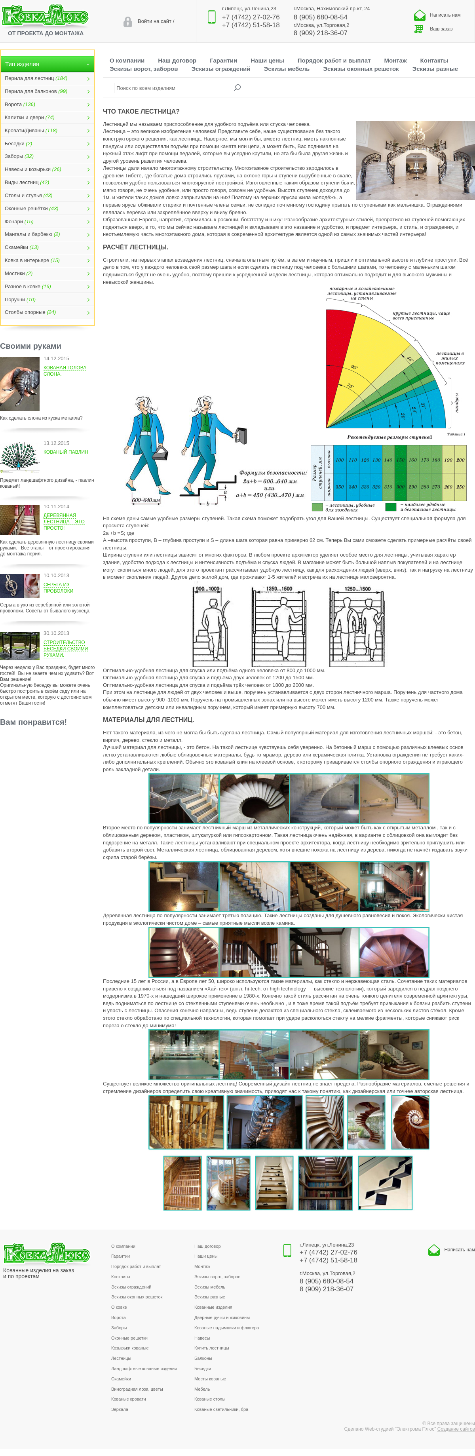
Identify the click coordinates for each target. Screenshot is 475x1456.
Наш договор (177, 60)
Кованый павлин (66, 452)
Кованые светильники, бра (221, 1409)
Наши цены (267, 60)
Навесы (202, 1338)
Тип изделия (47, 64)
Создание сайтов (456, 1429)
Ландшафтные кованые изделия (144, 1368)
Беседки (202, 1368)
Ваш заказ (433, 29)
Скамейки (121, 1378)
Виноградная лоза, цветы (137, 1389)
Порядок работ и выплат (334, 60)
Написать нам (437, 15)
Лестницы (121, 1358)
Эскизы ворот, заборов (144, 68)
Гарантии (223, 60)
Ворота (118, 1317)
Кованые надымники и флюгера (226, 1327)
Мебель (202, 1389)
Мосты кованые (210, 1378)
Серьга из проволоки (58, 588)
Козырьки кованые (130, 1348)
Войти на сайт (154, 21)
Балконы (203, 1358)
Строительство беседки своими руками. (66, 649)
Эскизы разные (435, 68)
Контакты (434, 60)
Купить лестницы (211, 1348)
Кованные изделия (213, 1307)
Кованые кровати (128, 1399)
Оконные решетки (129, 1338)
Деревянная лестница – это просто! (64, 522)
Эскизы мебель (287, 68)
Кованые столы (209, 1399)
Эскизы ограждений (220, 68)
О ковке (119, 1307)
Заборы (119, 1327)
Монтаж (395, 60)
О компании (127, 60)
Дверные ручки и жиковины (222, 1317)
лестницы (186, 843)
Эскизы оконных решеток (361, 68)
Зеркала (119, 1409)
